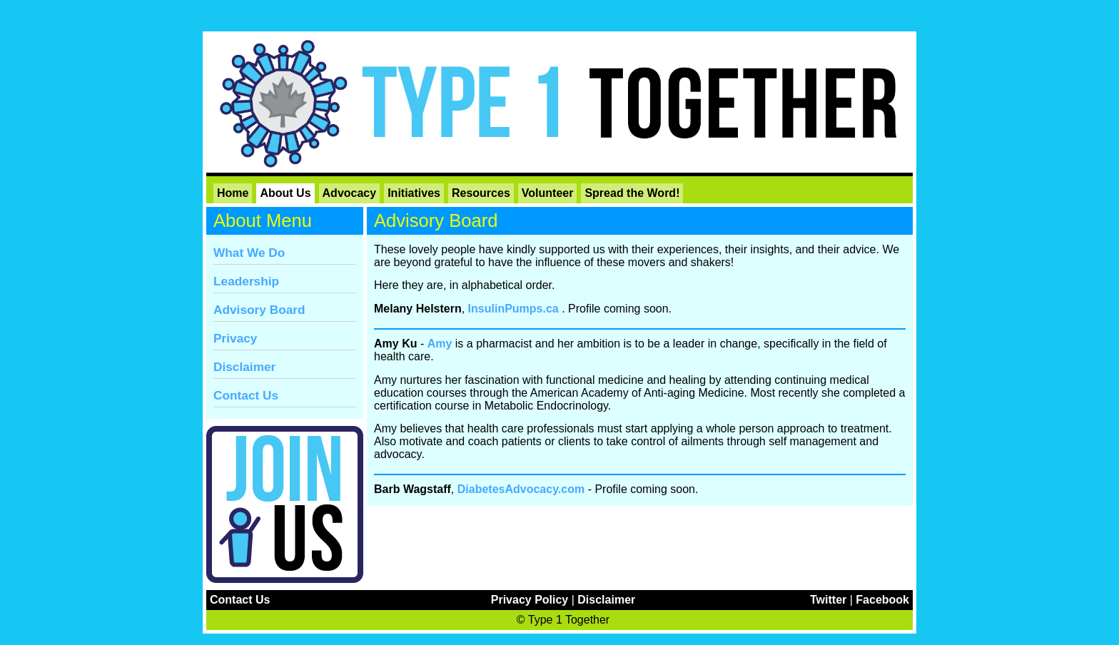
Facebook (882, 600)
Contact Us (245, 395)
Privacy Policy (530, 600)
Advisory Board (259, 310)
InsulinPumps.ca (513, 309)
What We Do (249, 252)
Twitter (828, 600)
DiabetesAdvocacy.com (520, 489)
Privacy (235, 338)
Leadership (246, 281)
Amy (439, 343)
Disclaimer (244, 367)
